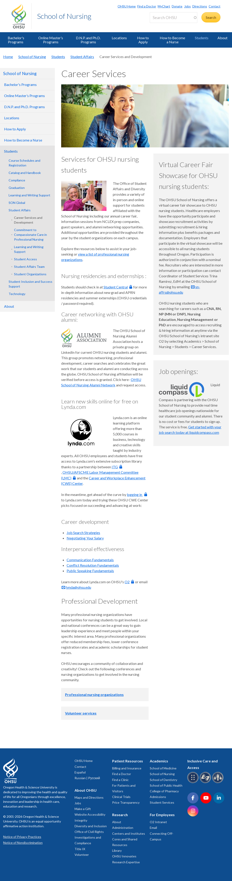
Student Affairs (82, 56)
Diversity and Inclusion (91, 826)
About (222, 38)
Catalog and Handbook (25, 173)
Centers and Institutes (128, 833)
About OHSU (86, 790)
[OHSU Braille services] (193, 782)
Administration (122, 828)
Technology (17, 294)
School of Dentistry (163, 780)
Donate (177, 6)
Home (8, 56)
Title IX (80, 849)
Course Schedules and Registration (24, 163)
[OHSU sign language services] (206, 782)
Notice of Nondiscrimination (23, 842)
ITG (115, 467)
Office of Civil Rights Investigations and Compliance (89, 837)
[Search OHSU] (173, 17)
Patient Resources (127, 761)
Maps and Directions (89, 797)
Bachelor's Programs (16, 40)
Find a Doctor (146, 6)
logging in (135, 494)
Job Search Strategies (83, 532)
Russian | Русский (87, 778)
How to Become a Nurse (172, 40)
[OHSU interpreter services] (218, 782)
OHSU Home (127, 6)
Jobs (187, 6)
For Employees (162, 815)
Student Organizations (30, 274)
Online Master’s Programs (50, 40)
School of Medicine (163, 768)
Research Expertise (126, 862)
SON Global (17, 203)
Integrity (81, 820)
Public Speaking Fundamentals (90, 571)
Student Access (25, 259)
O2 (127, 582)
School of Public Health (166, 785)
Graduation (17, 188)
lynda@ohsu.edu (78, 587)
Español (80, 772)
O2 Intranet (158, 822)
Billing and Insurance (126, 768)
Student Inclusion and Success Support (30, 284)
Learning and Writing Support (29, 195)
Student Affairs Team (29, 266)
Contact (214, 6)
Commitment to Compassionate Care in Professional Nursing (30, 234)
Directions (199, 6)
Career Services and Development (28, 220)
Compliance (17, 180)
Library (117, 850)
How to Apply (143, 40)
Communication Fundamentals (90, 560)
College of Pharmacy (164, 791)
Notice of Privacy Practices (22, 837)
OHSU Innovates (124, 856)
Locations (119, 38)
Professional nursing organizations (94, 694)
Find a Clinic (120, 780)
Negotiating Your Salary (85, 538)
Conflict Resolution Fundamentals (93, 565)
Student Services (162, 802)
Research (120, 815)
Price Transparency (126, 802)
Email (153, 828)
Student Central (116, 287)
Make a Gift (83, 809)
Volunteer (82, 855)
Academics (159, 761)
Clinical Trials (121, 797)
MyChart (164, 6)
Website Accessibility (90, 814)
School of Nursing (64, 16)
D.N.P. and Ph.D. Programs (88, 40)
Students (201, 38)
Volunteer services (81, 713)
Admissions (158, 797)
